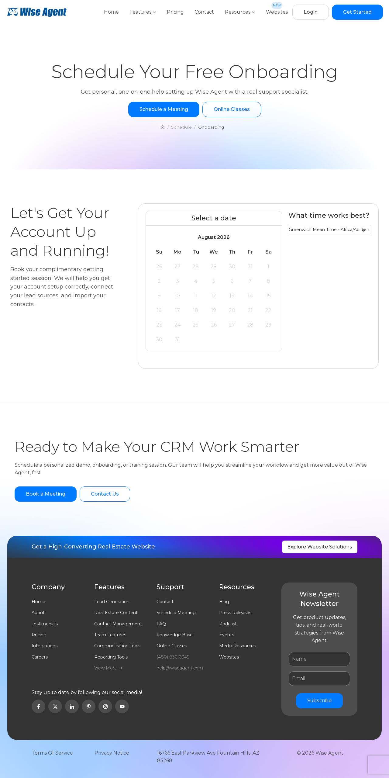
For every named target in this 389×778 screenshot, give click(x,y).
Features (143, 12)
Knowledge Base (175, 635)
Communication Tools (117, 645)
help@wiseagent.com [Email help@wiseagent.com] (180, 668)
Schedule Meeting (176, 612)
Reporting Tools (111, 657)
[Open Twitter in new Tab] (55, 706)
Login (311, 12)
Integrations (44, 645)
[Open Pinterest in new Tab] (88, 706)
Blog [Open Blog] (224, 601)
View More (108, 668)
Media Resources (237, 645)
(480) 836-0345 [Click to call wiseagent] (173, 657)
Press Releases (235, 612)
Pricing (175, 12)
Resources (240, 12)
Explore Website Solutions (319, 547)
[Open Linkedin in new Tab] (72, 706)
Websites (277, 12)
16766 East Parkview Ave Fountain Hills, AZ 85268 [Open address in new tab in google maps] (208, 757)
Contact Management (118, 624)
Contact (205, 12)
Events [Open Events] (226, 635)
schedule (181, 127)
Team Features (110, 635)
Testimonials (45, 624)
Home (112, 12)
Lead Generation (111, 601)
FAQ (161, 624)
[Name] (319, 659)
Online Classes (172, 645)
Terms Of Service (52, 753)
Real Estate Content (116, 612)
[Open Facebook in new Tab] (38, 706)
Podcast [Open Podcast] (228, 624)
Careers (40, 657)
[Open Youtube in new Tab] (122, 706)
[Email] (319, 678)
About (38, 612)
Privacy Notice (112, 753)
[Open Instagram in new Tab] (105, 706)
